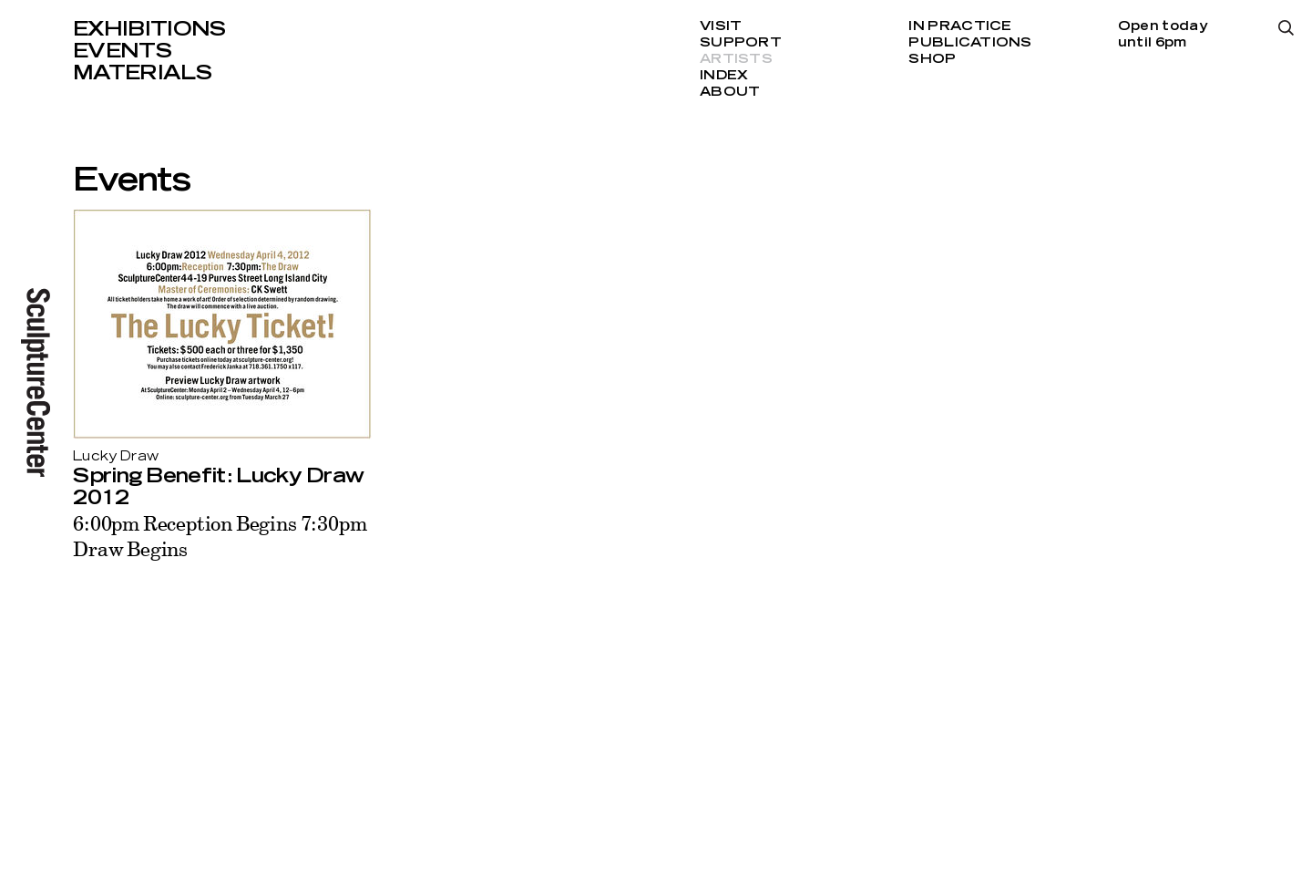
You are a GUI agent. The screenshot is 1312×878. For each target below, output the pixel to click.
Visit (721, 26)
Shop (932, 59)
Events (122, 51)
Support (741, 42)
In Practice (959, 26)
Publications (969, 42)
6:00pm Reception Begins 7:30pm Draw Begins (219, 536)
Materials (142, 73)
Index (724, 75)
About (730, 92)
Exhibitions (149, 29)
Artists (736, 59)
